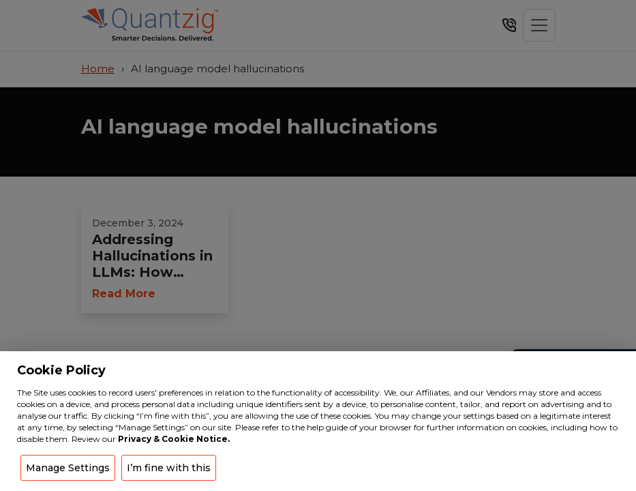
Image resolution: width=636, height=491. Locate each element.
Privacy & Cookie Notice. (174, 439)
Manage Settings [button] (68, 468)
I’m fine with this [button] (169, 468)
